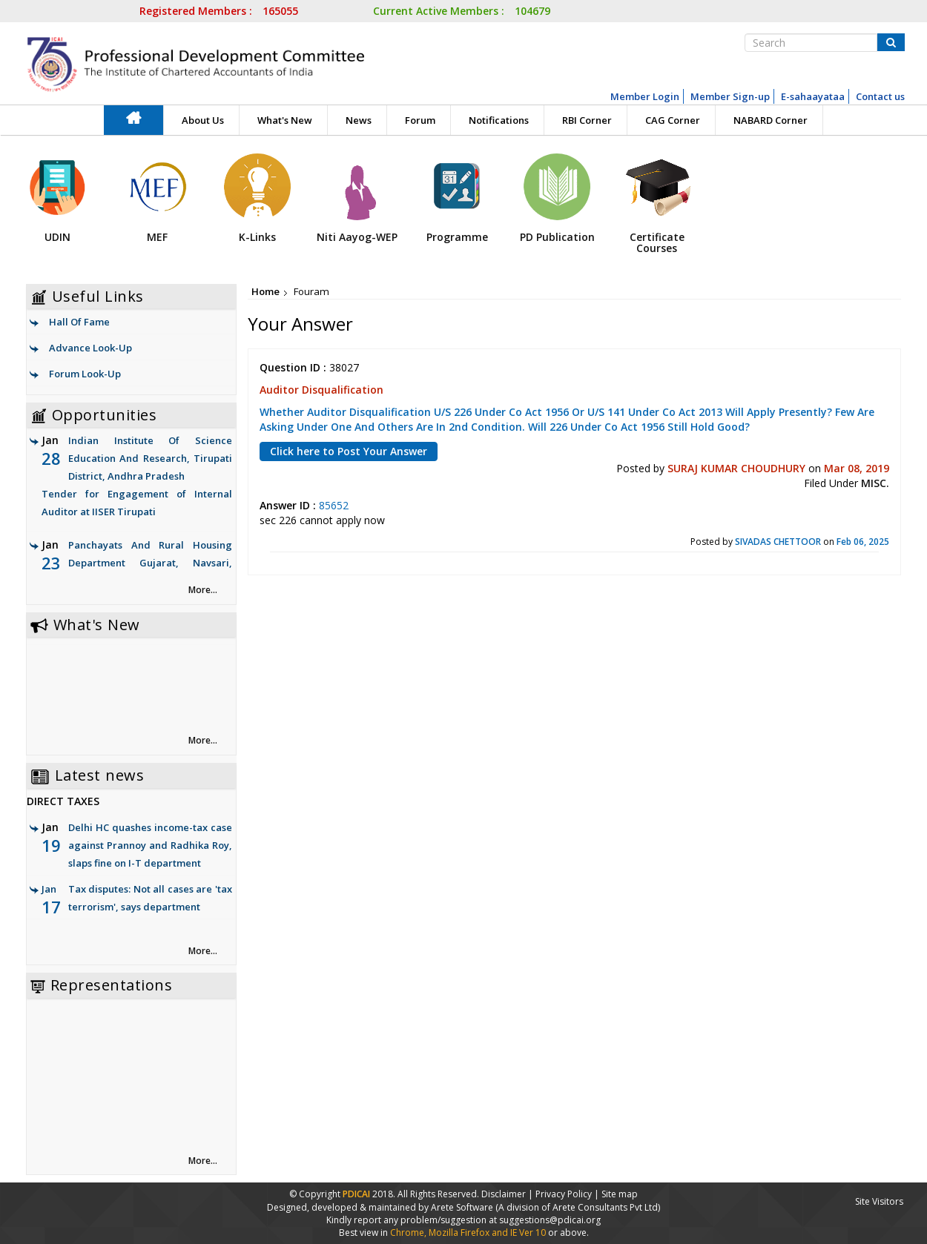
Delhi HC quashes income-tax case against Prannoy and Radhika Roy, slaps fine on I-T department (150, 845)
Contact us (880, 96)
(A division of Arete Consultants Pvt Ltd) (577, 1207)
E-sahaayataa (813, 96)
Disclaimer (503, 1194)
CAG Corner (672, 120)
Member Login (644, 96)
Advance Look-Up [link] (90, 347)
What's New (284, 120)
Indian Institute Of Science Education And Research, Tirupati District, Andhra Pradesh (137, 477)
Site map (619, 1194)
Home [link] (265, 291)
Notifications (499, 120)
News (359, 120)
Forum (420, 120)
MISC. (875, 483)
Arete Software (463, 1207)
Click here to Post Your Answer (348, 451)
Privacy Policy (563, 1194)
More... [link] (202, 589)
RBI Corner (587, 120)
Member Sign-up (730, 96)
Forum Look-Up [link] (85, 373)
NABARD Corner (770, 120)
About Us (203, 120)
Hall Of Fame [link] (79, 321)
